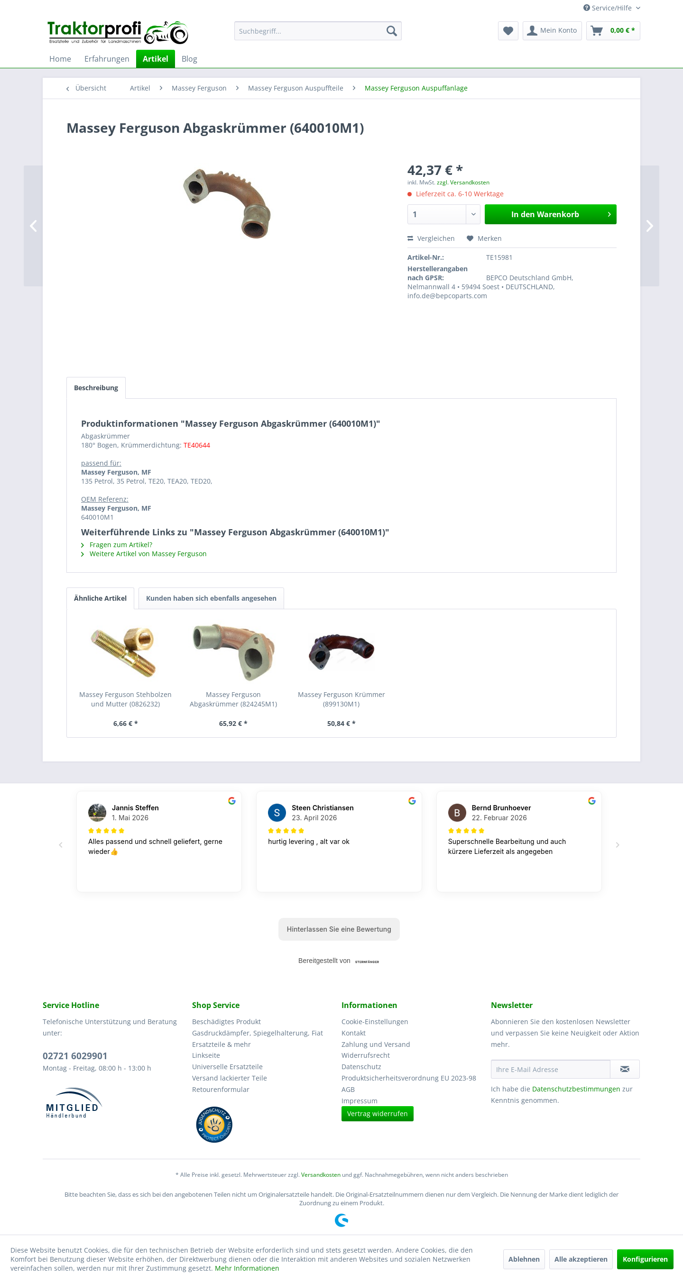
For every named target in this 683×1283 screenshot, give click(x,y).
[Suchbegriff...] (318, 30)
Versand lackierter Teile (229, 1077)
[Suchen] (392, 30)
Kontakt (354, 1032)
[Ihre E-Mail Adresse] (550, 1069)
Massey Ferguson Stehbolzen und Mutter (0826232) (125, 699)
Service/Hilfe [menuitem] (608, 7)
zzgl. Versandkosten (463, 182)
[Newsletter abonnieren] (625, 1069)
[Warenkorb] (613, 30)
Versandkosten (321, 1175)
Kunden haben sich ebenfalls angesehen (211, 598)
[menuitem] (318, 30)
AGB (348, 1089)
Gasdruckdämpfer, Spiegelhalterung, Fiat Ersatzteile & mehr (257, 1038)
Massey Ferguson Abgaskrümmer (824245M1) (233, 699)
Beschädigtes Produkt (226, 1021)
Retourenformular (220, 1089)
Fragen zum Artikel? (116, 544)
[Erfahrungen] (107, 59)
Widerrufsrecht (366, 1055)
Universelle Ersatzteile (227, 1066)
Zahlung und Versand (376, 1044)
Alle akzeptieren (581, 1259)
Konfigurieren (645, 1259)
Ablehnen (524, 1259)
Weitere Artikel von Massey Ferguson (144, 553)
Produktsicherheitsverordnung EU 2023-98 (409, 1077)
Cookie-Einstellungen (375, 1021)
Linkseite (206, 1055)
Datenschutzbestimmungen (576, 1088)
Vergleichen (431, 238)
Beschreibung (96, 387)
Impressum (360, 1100)
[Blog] (189, 59)
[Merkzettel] (508, 30)
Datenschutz (361, 1066)
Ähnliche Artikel (100, 598)
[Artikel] (155, 59)
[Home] (60, 59)
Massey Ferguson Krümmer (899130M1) (341, 699)
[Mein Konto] (552, 30)
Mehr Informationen (247, 1268)
